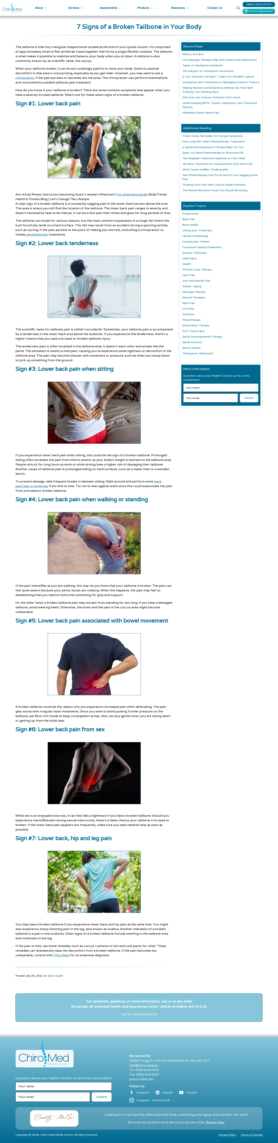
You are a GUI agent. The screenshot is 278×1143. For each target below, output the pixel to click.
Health (186, 264)
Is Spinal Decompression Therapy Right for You (212, 147)
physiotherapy (37, 234)
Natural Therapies (193, 297)
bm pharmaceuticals (132, 194)
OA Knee (188, 308)
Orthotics (188, 314)
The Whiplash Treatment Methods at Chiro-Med (213, 158)
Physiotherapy (191, 320)
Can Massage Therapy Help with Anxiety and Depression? (219, 59)
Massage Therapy (193, 292)
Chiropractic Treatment (197, 230)
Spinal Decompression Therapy (202, 336)
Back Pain (188, 219)
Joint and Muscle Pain (196, 280)
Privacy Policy (227, 1134)
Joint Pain (188, 275)
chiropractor (25, 78)
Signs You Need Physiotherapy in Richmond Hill (212, 152)
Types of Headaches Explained (202, 65)
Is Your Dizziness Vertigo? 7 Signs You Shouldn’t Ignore (218, 76)
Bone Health (55, 975)
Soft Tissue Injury (193, 331)
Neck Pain (188, 303)
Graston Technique (194, 252)
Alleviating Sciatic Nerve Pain (200, 112)
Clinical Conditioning (195, 236)
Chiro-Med (61, 955)
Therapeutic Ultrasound (197, 353)
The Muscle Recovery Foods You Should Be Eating (214, 190)
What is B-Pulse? (193, 54)
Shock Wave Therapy (195, 325)
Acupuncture (190, 213)
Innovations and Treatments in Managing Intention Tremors (220, 82)
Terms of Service (252, 1134)
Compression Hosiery (196, 241)
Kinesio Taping (191, 286)
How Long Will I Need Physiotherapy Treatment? (213, 141)
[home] (12, 8)
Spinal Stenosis (192, 342)
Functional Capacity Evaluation (202, 247)
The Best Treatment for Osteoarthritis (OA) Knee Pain (217, 164)
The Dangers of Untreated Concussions (208, 71)
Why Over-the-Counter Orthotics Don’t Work (211, 97)
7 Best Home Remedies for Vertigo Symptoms (212, 136)
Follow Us (136, 1086)
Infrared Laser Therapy (197, 269)
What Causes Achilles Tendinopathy (205, 169)
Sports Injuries (191, 347)
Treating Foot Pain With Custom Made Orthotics (214, 184)
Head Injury (189, 258)
